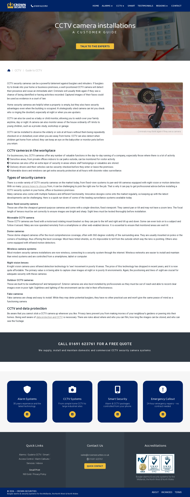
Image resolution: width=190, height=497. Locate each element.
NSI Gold (27, 474)
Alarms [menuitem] (106, 5)
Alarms (22, 454)
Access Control (26, 459)
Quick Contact (95, 466)
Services (31, 463)
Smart (46, 454)
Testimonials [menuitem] (145, 5)
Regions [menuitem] (161, 5)
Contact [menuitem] (176, 5)
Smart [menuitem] (131, 5)
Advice (39, 463)
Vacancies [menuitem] (166, 492)
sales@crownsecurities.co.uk (95, 455)
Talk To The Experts (95, 46)
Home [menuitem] (96, 5)
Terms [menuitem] (178, 492)
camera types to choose (34, 186)
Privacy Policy (39, 474)
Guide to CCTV (34, 454)
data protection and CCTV (49, 317)
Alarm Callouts (42, 459)
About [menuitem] (155, 492)
